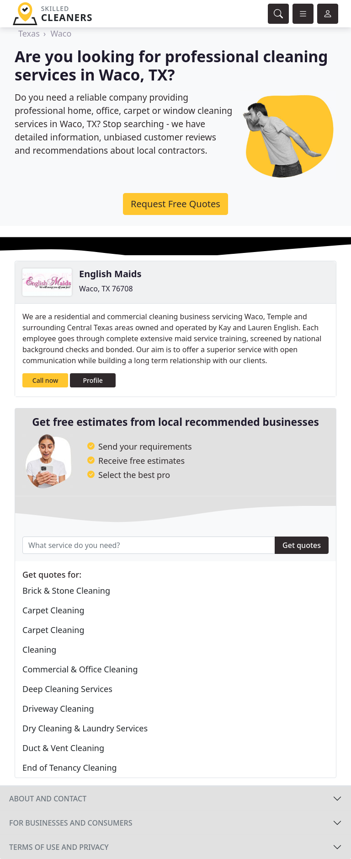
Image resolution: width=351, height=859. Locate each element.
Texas (29, 33)
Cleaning (39, 649)
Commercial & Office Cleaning (80, 669)
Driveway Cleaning (58, 708)
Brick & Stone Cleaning (66, 590)
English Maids (110, 274)
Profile (93, 380)
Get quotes (301, 545)
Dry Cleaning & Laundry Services (85, 728)
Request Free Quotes (175, 204)
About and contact (47, 799)
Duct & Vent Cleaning (63, 747)
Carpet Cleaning (53, 610)
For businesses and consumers (70, 823)
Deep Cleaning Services (67, 688)
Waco (60, 33)
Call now (45, 380)
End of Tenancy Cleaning (69, 767)
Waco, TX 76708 (106, 289)
